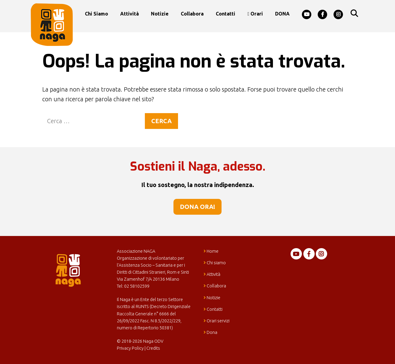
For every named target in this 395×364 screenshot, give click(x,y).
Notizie (160, 13)
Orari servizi (216, 320)
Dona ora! (197, 206)
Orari (255, 13)
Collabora (192, 13)
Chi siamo (96, 13)
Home (211, 251)
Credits (153, 348)
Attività (129, 13)
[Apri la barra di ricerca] (354, 13)
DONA (282, 13)
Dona (210, 332)
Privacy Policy (130, 348)
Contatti (225, 13)
